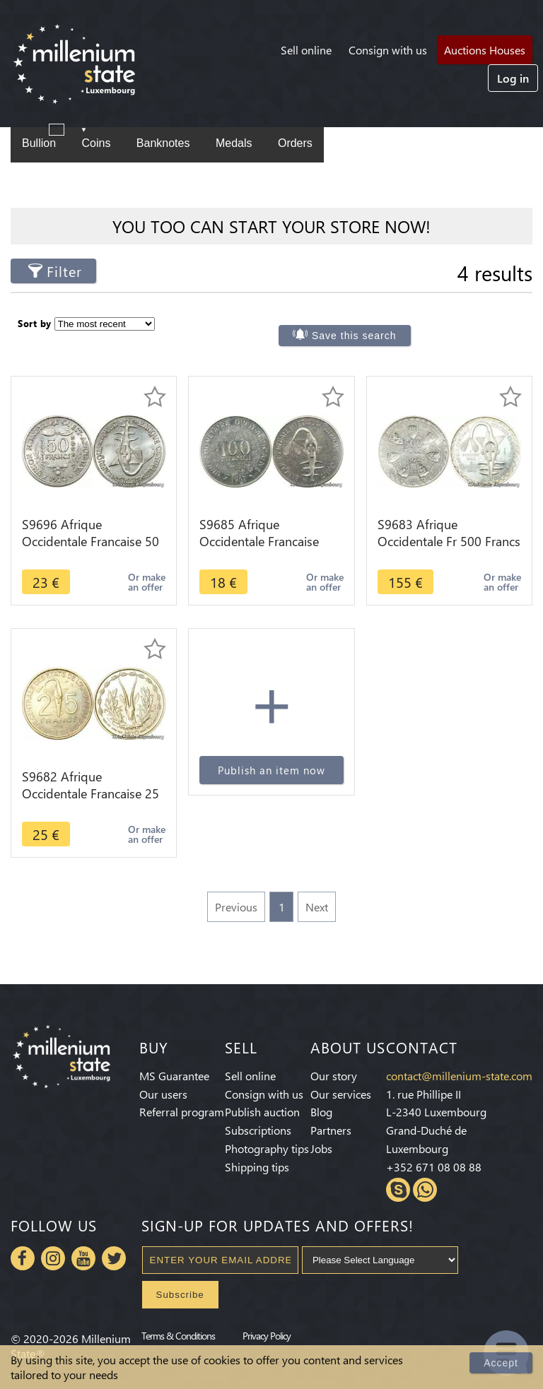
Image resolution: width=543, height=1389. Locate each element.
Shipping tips (257, 1166)
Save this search (354, 335)
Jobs (321, 1148)
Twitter (114, 1258)
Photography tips (267, 1148)
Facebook (23, 1258)
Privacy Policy (267, 1335)
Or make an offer (146, 581)
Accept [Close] (501, 1363)
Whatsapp (425, 1190)
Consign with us (388, 49)
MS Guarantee (174, 1075)
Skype (398, 1190)
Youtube (83, 1258)
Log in (513, 78)
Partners (330, 1130)
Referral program (181, 1111)
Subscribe (180, 1294)
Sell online (306, 49)
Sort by (35, 323)
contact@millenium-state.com (459, 1075)
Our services (340, 1094)
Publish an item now (271, 770)
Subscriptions (258, 1130)
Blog (321, 1111)
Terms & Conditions (178, 1335)
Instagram (53, 1258)
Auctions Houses (484, 49)
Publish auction (262, 1111)
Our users (163, 1094)
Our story (333, 1075)
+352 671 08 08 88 (433, 1166)
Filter (64, 270)
